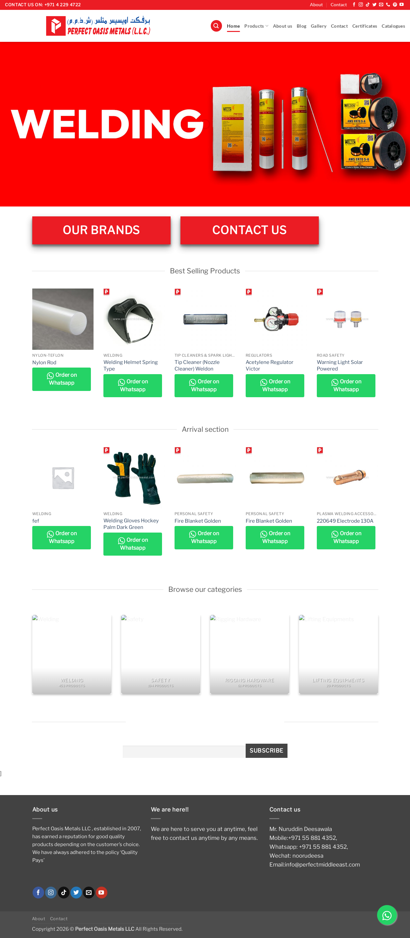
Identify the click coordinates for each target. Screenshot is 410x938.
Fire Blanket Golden (198, 521)
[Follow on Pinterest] (395, 4)
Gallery (318, 26)
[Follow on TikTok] (368, 4)
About (316, 4)
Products (256, 26)
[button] (216, 26)
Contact (339, 4)
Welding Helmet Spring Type (130, 365)
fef (35, 521)
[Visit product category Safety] (160, 654)
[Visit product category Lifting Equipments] (338, 654)
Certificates (364, 26)
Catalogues (393, 26)
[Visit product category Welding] (71, 654)
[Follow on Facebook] (354, 4)
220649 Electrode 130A (345, 521)
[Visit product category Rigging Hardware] (249, 654)
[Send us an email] (381, 4)
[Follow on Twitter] (374, 4)
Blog (301, 26)
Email (129, 741)
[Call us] (388, 4)
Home (233, 26)
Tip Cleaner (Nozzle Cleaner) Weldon (197, 365)
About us (282, 26)
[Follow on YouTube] (401, 4)
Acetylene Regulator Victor (269, 365)
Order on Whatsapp (61, 379)
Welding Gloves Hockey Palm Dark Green (131, 523)
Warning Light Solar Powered (340, 365)
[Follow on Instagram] (361, 4)
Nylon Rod (44, 362)
